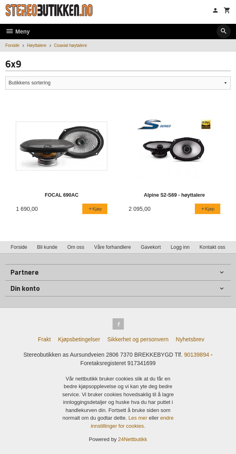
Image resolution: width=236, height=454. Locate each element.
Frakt (44, 339)
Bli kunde (47, 247)
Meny (17, 31)
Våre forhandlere (112, 247)
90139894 (196, 354)
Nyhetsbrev (190, 339)
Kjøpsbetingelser (79, 339)
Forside (12, 45)
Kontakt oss (212, 247)
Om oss (75, 247)
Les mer (138, 418)
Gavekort (151, 247)
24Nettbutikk (132, 439)
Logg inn (180, 247)
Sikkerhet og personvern (138, 339)
